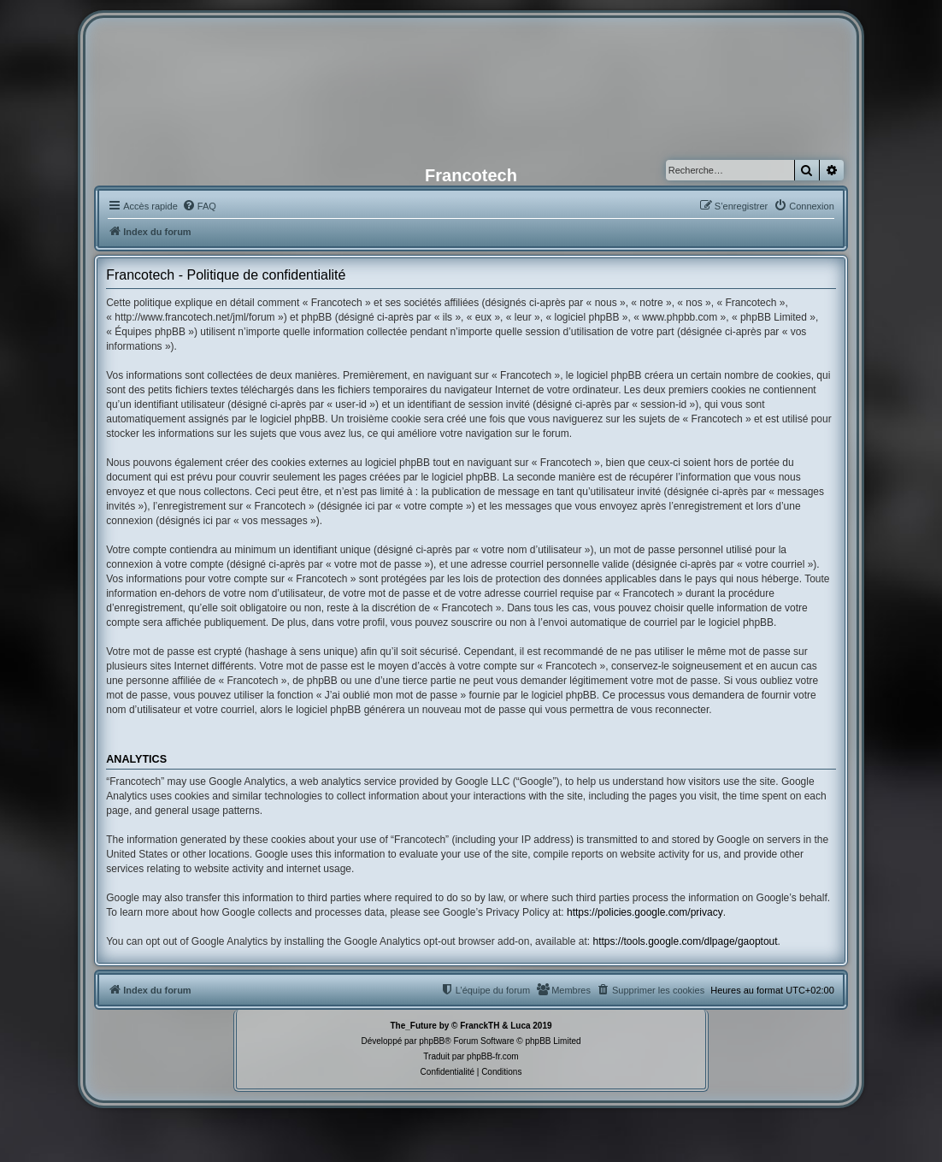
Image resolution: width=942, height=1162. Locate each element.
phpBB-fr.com (493, 1056)
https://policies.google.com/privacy (645, 912)
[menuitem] (199, 206)
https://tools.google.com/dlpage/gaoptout (684, 941)
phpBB (432, 1041)
